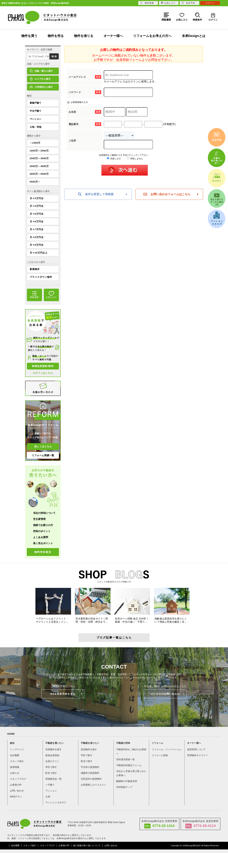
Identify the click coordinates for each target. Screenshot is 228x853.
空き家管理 (39, 519)
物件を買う (29, 36)
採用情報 (14, 767)
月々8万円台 (37, 237)
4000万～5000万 (39, 174)
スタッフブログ (18, 779)
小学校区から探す (41, 87)
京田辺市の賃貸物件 (91, 779)
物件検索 (147, 3)
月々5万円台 (37, 213)
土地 (47, 796)
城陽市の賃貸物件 (90, 773)
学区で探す (51, 767)
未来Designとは (193, 36)
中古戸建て (35, 111)
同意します (114, 158)
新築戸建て (35, 103)
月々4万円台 (37, 206)
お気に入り (168, 3)
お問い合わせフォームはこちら (166, 194)
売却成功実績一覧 (125, 759)
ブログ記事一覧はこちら (114, 637)
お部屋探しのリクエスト (93, 784)
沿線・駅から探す (41, 71)
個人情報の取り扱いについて (87, 845)
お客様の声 (16, 784)
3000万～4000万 (39, 166)
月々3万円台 (37, 198)
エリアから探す (40, 79)
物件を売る (56, 36)
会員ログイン (52, 761)
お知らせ (14, 773)
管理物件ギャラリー (197, 755)
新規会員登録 (52, 755)
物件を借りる (83, 36)
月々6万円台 (37, 221)
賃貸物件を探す (89, 749)
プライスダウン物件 (41, 277)
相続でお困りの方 (43, 525)
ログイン (210, 3)
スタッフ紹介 (17, 761)
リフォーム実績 (160, 755)
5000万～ (35, 181)
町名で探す (51, 773)
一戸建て (50, 784)
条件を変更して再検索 (96, 194)
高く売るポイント (43, 543)
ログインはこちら (43, 372)
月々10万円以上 (39, 252)
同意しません (135, 158)
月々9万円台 (37, 245)
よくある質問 (40, 537)
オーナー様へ (113, 36)
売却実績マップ (124, 787)
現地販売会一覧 (53, 779)
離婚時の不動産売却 (126, 781)
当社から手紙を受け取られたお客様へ (131, 773)
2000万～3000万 (39, 158)
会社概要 (14, 755)
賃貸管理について (196, 749)
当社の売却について (44, 513)
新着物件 (35, 269)
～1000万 (35, 142)
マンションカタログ (55, 802)
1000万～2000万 (39, 150)
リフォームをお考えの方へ (152, 36)
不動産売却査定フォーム (129, 765)
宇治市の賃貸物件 (90, 767)
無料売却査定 (42, 552)
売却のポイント (42, 531)
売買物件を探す (53, 749)
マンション (35, 119)
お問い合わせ (17, 790)
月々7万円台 (37, 229)
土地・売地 (35, 127)
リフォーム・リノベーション (167, 749)
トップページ (17, 749)
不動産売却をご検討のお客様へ (131, 751)
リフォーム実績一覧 (43, 455)
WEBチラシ (16, 796)
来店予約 (188, 3)
